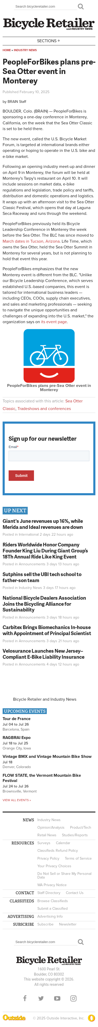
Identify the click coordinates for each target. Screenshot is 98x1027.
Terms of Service (78, 858)
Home (7, 50)
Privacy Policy (48, 858)
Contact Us (75, 893)
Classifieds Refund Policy (57, 850)
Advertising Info (50, 916)
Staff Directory (48, 893)
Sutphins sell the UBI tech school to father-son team (42, 577)
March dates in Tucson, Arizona (31, 241)
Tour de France (17, 718)
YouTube (57, 998)
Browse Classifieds (52, 901)
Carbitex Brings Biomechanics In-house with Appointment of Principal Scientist (47, 630)
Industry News (25, 50)
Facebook (25, 998)
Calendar (63, 843)
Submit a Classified (52, 908)
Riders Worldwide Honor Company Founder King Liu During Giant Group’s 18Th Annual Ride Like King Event (45, 550)
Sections (49, 40)
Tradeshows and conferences (44, 408)
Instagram (73, 998)
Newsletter (68, 924)
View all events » (17, 800)
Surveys (43, 843)
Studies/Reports (75, 835)
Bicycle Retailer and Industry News (44, 699)
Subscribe (45, 924)
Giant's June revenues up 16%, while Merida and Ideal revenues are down (43, 523)
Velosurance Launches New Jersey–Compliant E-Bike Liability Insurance (43, 653)
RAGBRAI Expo (17, 737)
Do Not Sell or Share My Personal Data (64, 875)
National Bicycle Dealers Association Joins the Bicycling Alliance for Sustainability (44, 603)
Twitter (41, 998)
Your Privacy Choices (54, 866)
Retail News (46, 835)
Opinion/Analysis (51, 827)
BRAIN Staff (17, 101)
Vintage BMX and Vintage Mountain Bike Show (47, 756)
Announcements (32, 564)
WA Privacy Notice (52, 885)
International (29, 534)
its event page (53, 321)
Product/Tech (80, 827)
